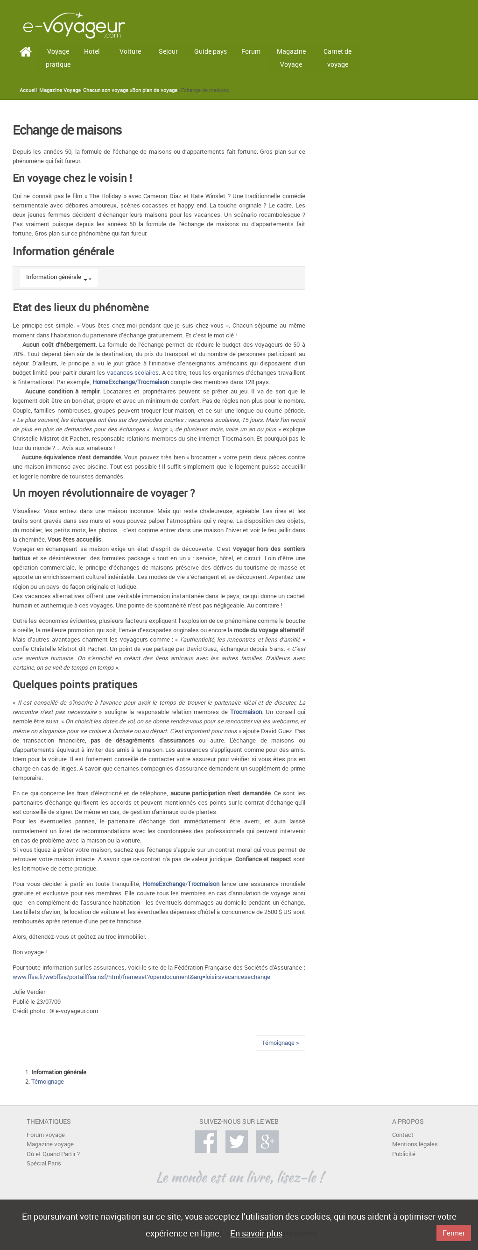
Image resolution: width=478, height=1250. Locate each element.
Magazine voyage (50, 1144)
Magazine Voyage (291, 58)
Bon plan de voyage (154, 90)
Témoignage (47, 1082)
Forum (250, 51)
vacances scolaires (133, 373)
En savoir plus (256, 1233)
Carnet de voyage (337, 58)
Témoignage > (280, 1043)
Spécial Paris (44, 1163)
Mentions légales (415, 1144)
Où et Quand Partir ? (53, 1154)
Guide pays (210, 51)
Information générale (53, 277)
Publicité (403, 1154)
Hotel (92, 51)
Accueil (28, 90)
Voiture (130, 51)
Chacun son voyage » (107, 90)
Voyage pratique (58, 58)
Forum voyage (46, 1135)
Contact (403, 1135)
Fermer (454, 1232)
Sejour (168, 51)
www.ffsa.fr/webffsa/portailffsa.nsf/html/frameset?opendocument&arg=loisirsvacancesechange (141, 977)
